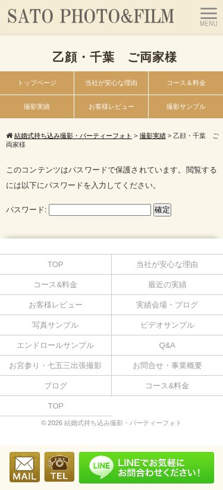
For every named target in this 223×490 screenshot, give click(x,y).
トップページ (36, 82)
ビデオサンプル (167, 325)
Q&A (167, 345)
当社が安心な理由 (111, 82)
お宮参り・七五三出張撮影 (55, 365)
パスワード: (78, 209)
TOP (56, 264)
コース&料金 (55, 284)
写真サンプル (55, 325)
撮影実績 (37, 106)
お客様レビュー (111, 106)
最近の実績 (167, 284)
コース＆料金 (186, 82)
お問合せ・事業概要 (167, 365)
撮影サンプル (186, 106)
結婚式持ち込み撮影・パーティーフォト (123, 422)
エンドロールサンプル (55, 345)
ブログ (55, 385)
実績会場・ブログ (167, 304)
